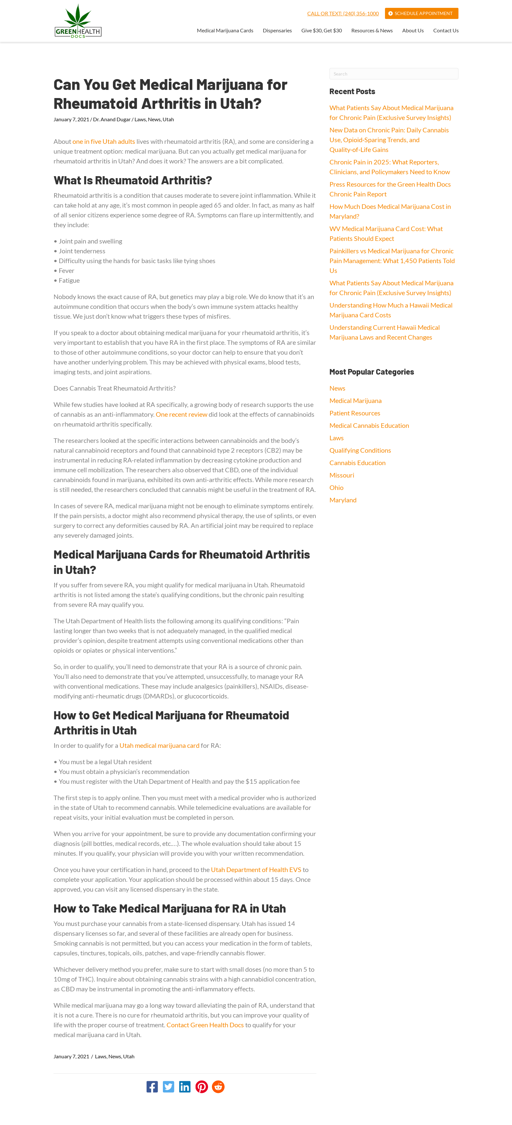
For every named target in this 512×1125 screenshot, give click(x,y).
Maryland (343, 500)
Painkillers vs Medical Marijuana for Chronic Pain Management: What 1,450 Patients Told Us (392, 260)
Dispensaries (277, 30)
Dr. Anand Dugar (112, 119)
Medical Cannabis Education (369, 425)
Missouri (341, 475)
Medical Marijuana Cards (225, 30)
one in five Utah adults (103, 141)
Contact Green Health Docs (205, 1025)
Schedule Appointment (424, 13)
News (154, 119)
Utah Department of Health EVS (256, 869)
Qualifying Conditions (360, 450)
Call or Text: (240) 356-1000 (343, 13)
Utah (168, 119)
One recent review (181, 414)
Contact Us (446, 30)
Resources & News (372, 30)
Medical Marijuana (355, 400)
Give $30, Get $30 (321, 30)
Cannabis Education (357, 462)
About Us (413, 30)
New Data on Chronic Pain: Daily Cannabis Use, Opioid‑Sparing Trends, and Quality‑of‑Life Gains (389, 139)
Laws (140, 119)
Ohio (336, 487)
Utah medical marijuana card (160, 745)
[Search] (393, 73)
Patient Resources (354, 413)
